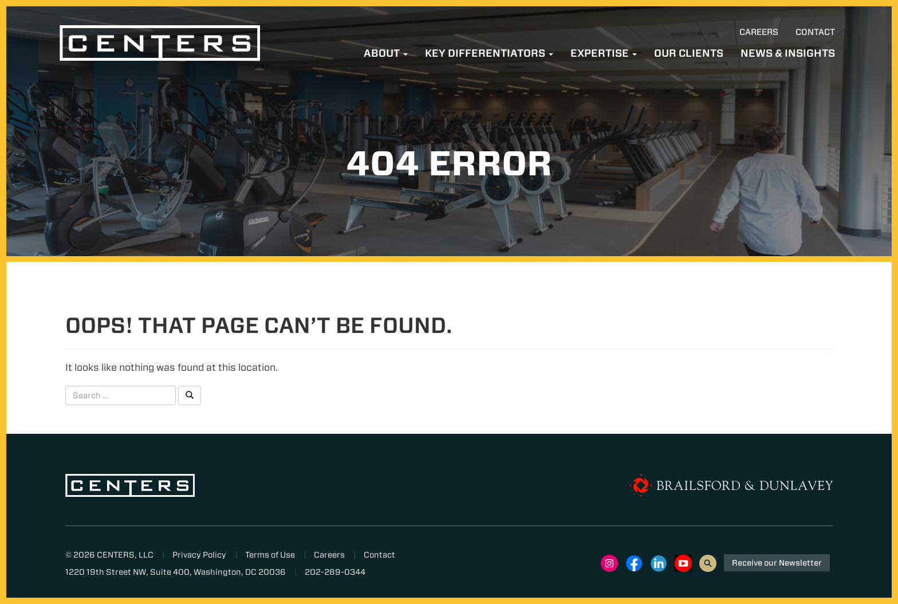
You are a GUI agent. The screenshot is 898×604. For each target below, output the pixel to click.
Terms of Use (270, 554)
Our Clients (688, 53)
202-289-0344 (335, 571)
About (386, 53)
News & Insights (788, 53)
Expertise (603, 53)
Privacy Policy (199, 554)
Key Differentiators (489, 53)
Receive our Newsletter (777, 562)
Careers (758, 32)
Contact (815, 32)
